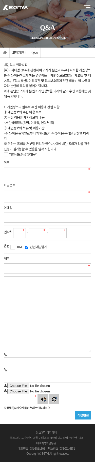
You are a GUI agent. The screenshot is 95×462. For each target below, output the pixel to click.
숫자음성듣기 (43, 399)
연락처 (8, 231)
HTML (16, 246)
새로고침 (54, 399)
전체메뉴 (87, 8)
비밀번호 (9, 184)
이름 (6, 162)
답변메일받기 (36, 246)
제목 (6, 258)
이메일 (8, 207)
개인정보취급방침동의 (20, 154)
